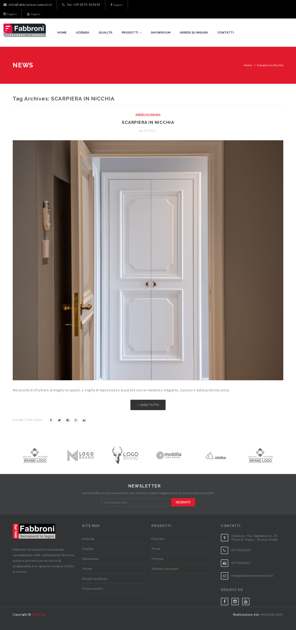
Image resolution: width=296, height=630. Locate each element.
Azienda (88, 539)
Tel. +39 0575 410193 (81, 4)
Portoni (157, 559)
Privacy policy (92, 588)
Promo (87, 569)
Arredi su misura (94, 578)
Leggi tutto (149, 404)
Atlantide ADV (272, 614)
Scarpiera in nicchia (148, 122)
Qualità (88, 549)
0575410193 (241, 550)
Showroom (90, 559)
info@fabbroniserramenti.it (27, 4)
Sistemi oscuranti (165, 569)
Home (248, 65)
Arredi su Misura (148, 114)
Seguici (117, 4)
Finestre (157, 539)
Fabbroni (38, 614)
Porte (155, 549)
